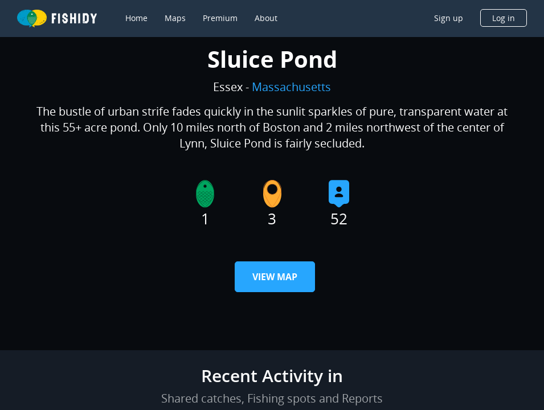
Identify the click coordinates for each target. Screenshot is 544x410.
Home (136, 18)
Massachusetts (291, 87)
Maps (175, 18)
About (266, 18)
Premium (220, 18)
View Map (274, 276)
